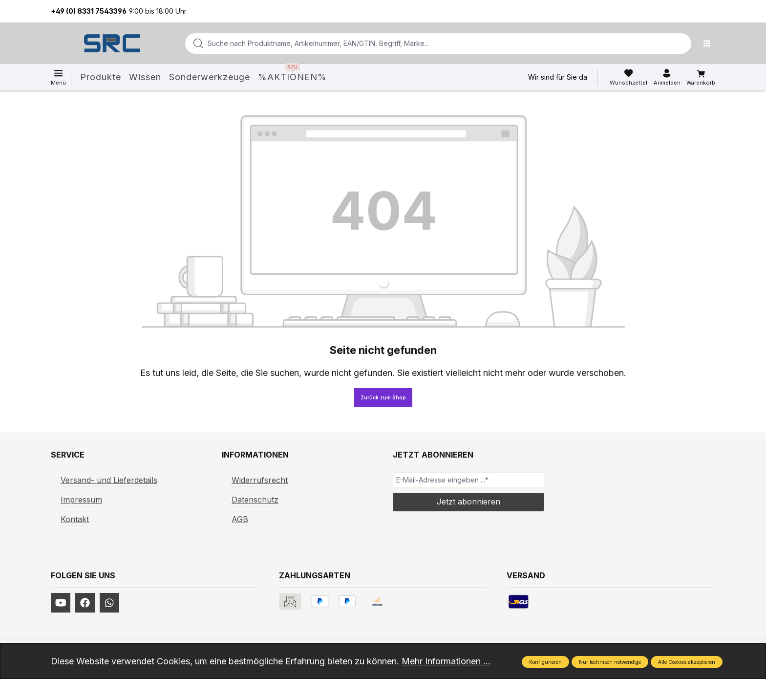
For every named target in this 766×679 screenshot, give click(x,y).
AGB (240, 519)
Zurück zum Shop (383, 397)
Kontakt (75, 519)
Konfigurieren (545, 662)
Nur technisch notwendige (610, 662)
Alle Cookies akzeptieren (686, 662)
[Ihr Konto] (667, 77)
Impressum (81, 499)
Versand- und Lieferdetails (109, 480)
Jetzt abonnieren (468, 501)
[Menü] (709, 43)
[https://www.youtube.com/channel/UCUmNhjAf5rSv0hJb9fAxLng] (60, 603)
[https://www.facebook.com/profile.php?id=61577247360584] (85, 603)
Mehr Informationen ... (446, 661)
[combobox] (423, 43)
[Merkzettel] (628, 77)
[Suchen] (681, 43)
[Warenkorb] (700, 77)
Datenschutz (255, 499)
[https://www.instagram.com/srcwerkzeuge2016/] (109, 603)
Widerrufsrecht (260, 480)
